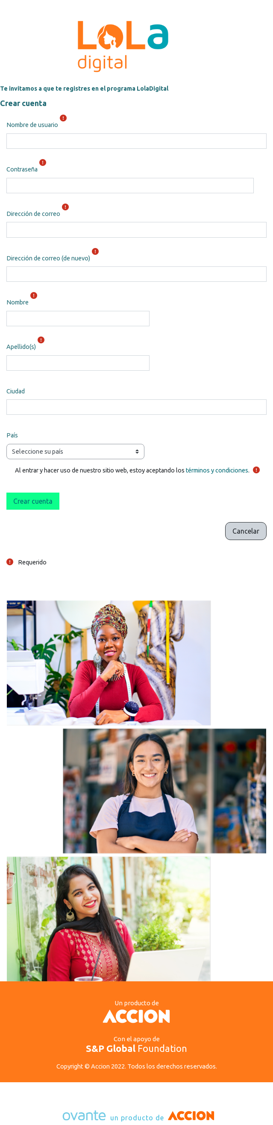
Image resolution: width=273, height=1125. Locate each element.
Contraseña (22, 169)
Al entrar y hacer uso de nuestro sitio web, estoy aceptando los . (132, 470)
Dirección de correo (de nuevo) (48, 258)
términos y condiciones (217, 470)
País (12, 435)
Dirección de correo (33, 213)
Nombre (17, 302)
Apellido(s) (21, 346)
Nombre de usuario (32, 124)
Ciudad (15, 391)
